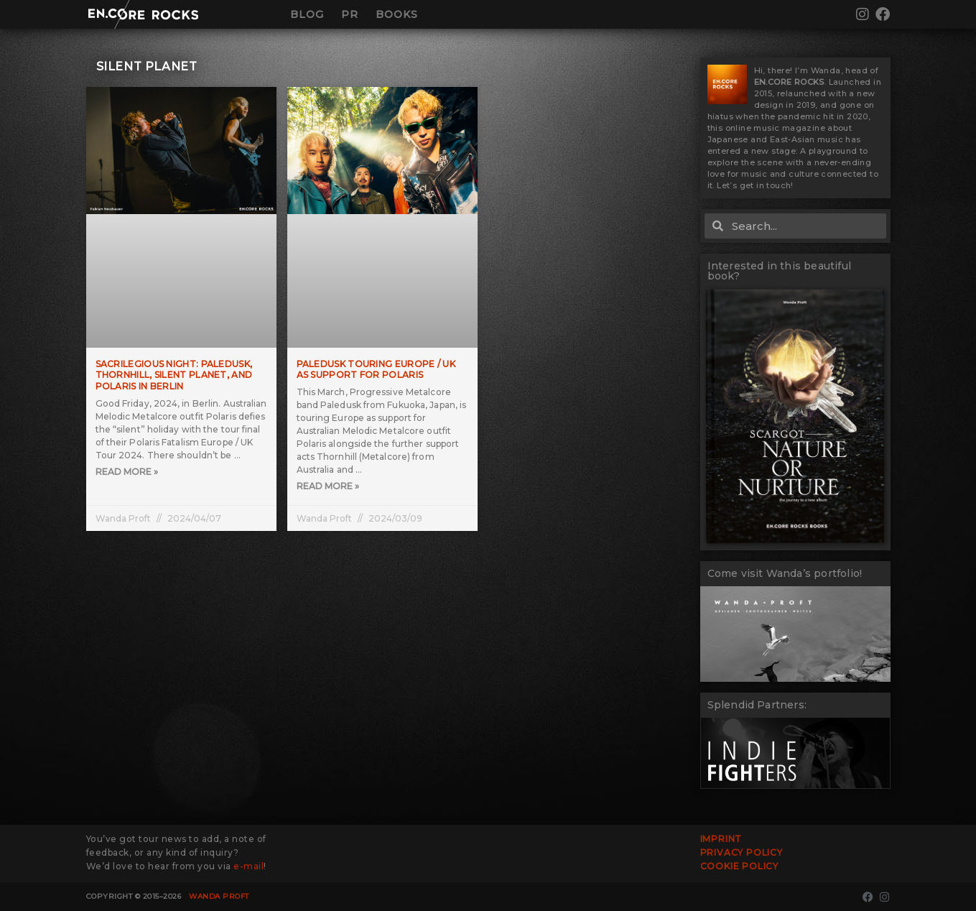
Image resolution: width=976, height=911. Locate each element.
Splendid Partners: (757, 704)
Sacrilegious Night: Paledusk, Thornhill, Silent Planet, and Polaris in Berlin (174, 375)
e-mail (248, 866)
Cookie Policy (739, 866)
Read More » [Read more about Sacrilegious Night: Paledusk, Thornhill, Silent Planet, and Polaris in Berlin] (127, 472)
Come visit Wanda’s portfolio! (785, 573)
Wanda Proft (219, 896)
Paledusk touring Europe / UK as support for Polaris (376, 370)
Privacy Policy (741, 852)
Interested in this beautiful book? (779, 270)
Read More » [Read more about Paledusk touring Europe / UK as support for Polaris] (328, 486)
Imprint (721, 838)
